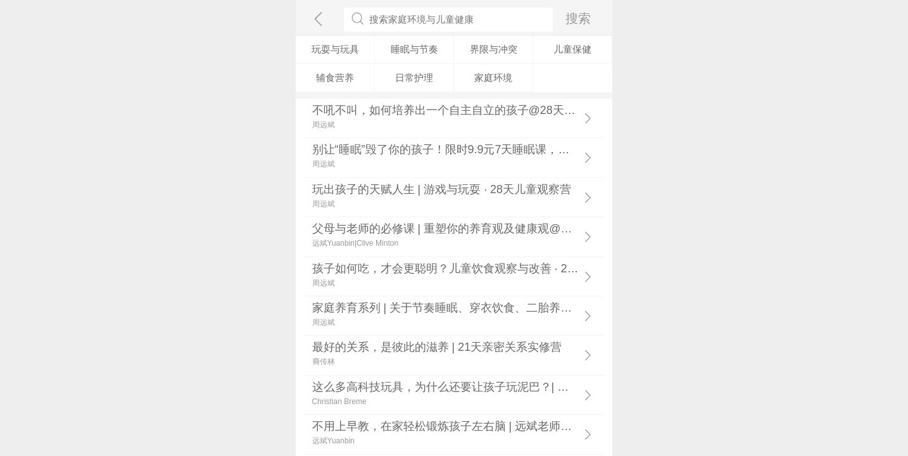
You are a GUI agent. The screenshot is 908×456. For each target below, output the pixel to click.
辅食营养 (335, 77)
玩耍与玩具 (335, 49)
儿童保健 (572, 49)
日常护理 (414, 77)
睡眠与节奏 (414, 49)
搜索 (578, 18)
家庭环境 (493, 77)
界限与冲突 (493, 49)
